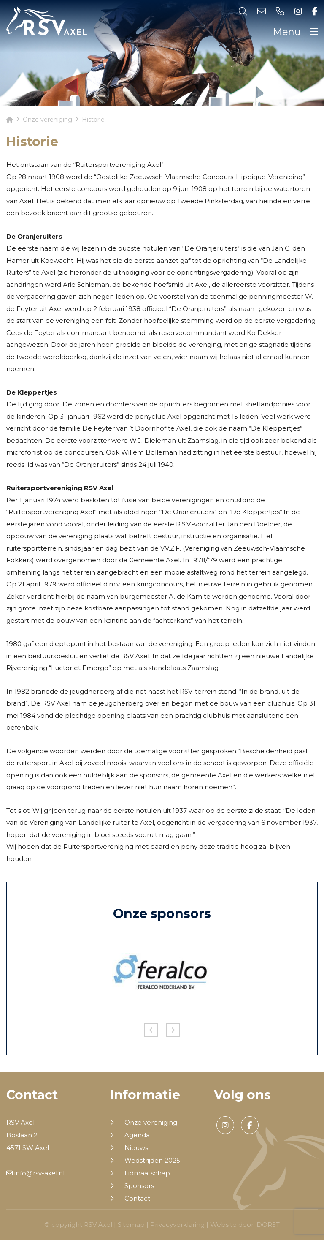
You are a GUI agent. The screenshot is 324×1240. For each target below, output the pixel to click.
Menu (295, 32)
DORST (268, 1225)
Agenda (137, 1135)
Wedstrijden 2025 (152, 1160)
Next (173, 1030)
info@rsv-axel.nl (35, 1173)
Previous (151, 1030)
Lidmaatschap (147, 1173)
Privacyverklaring (177, 1225)
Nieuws (136, 1148)
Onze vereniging (150, 1122)
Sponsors (139, 1186)
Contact (137, 1198)
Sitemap (131, 1225)
